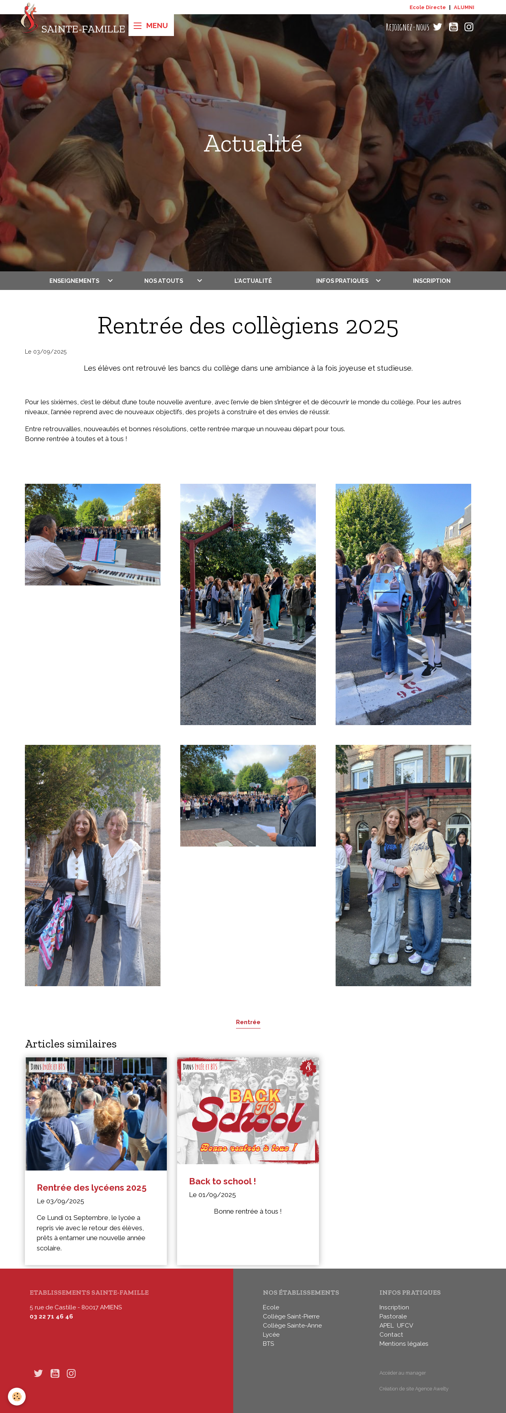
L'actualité (253, 280)
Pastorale (393, 1316)
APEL (387, 1325)
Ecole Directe (428, 7)
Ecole (271, 1307)
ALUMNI (464, 7)
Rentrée (248, 1022)
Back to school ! (222, 1181)
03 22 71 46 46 (51, 1316)
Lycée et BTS (54, 1067)
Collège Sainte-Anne (292, 1325)
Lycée (271, 1334)
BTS (268, 1343)
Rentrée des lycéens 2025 (92, 1187)
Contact (391, 1334)
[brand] (72, 27)
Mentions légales (404, 1343)
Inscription (432, 280)
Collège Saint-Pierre (291, 1316)
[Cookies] (17, 1396)
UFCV (405, 1325)
